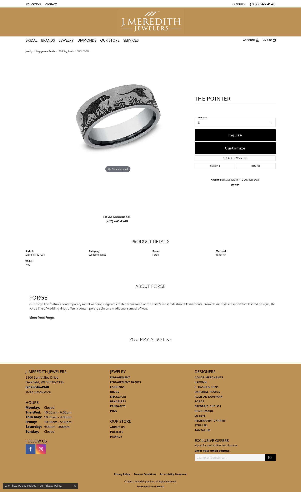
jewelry (29, 51)
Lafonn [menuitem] (201, 382)
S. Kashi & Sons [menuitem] (207, 387)
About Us (117, 427)
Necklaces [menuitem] (118, 396)
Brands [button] (48, 40)
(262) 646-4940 (117, 221)
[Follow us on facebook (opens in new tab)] (30, 449)
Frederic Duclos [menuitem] (208, 406)
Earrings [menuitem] (117, 387)
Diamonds (87, 40)
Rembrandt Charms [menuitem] (210, 420)
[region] (118, 135)
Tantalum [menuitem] (202, 430)
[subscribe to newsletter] (270, 457)
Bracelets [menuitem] (118, 401)
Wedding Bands (66, 51)
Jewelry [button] (66, 40)
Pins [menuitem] (113, 411)
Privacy (116, 436)
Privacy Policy (122, 474)
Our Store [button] (109, 40)
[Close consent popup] (75, 486)
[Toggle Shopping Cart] (269, 40)
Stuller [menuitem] (201, 425)
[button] (33, 4)
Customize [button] (235, 148)
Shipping (215, 165)
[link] (51, 4)
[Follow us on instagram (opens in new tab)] (41, 449)
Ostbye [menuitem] (200, 416)
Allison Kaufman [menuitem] (209, 396)
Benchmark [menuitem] (204, 411)
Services (131, 40)
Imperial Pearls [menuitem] (207, 392)
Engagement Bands (45, 51)
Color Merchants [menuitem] (209, 377)
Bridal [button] (31, 40)
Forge (156, 254)
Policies (116, 432)
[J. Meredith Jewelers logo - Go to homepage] (150, 22)
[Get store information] (38, 392)
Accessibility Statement (173, 474)
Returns (255, 165)
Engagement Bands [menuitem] (125, 382)
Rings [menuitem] (114, 392)
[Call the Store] (37, 387)
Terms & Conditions (145, 474)
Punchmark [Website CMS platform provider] (157, 486)
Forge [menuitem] (199, 401)
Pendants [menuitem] (118, 406)
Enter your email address (212, 450)
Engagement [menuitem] (120, 377)
